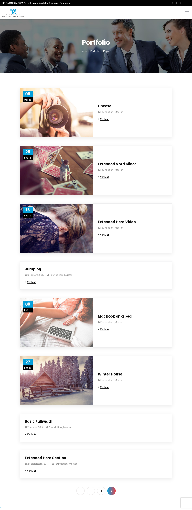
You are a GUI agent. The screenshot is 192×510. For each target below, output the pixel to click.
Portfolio (95, 51)
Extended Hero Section (45, 457)
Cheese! (105, 106)
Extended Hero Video (117, 221)
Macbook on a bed (115, 316)
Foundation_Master (111, 112)
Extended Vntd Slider (117, 164)
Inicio (84, 51)
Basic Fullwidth (38, 421)
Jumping (33, 269)
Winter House (110, 374)
